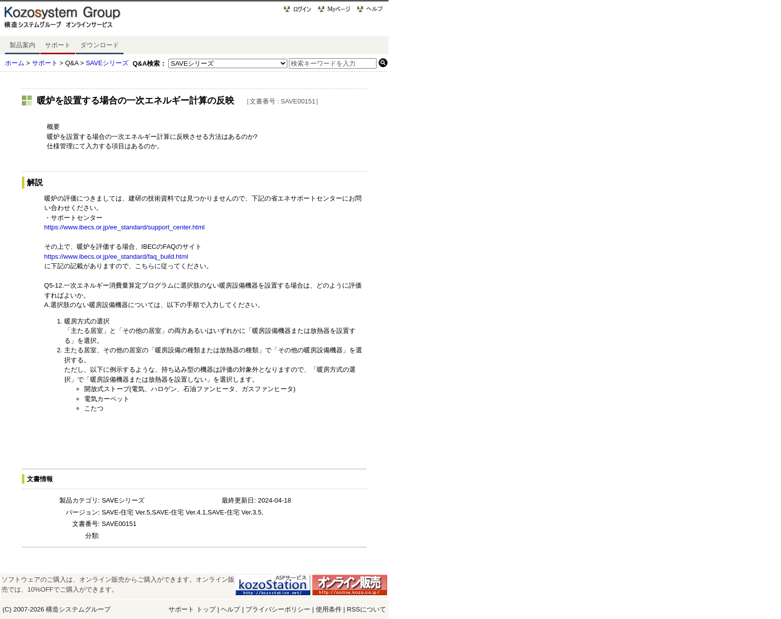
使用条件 (329, 609)
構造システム (65, 609)
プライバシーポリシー (279, 609)
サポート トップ (192, 609)
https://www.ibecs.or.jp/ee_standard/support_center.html (124, 227)
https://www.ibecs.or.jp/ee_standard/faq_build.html (116, 256)
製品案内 (22, 45)
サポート (58, 45)
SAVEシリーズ (107, 63)
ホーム (14, 63)
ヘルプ (230, 609)
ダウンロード (99, 45)
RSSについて (366, 609)
